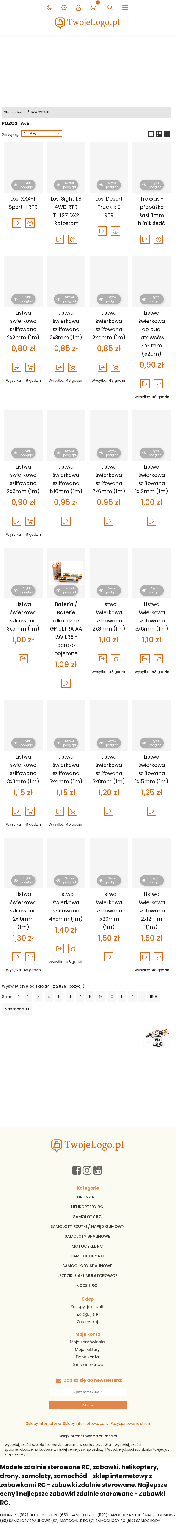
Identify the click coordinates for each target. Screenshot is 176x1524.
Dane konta (87, 1357)
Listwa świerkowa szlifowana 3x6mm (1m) (151, 616)
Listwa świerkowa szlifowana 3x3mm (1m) (23, 769)
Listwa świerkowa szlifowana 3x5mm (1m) (23, 616)
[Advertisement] (88, 71)
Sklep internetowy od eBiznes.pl (88, 1436)
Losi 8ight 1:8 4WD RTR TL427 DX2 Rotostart (66, 211)
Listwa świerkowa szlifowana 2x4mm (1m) (109, 325)
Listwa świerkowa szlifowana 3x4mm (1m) (66, 769)
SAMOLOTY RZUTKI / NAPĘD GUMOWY (87, 1226)
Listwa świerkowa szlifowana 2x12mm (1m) (151, 911)
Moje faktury (87, 1349)
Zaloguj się (87, 1314)
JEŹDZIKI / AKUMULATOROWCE (87, 1275)
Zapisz (88, 1405)
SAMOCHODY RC (87, 1256)
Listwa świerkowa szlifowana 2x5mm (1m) (23, 479)
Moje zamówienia (87, 1342)
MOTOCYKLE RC (87, 1246)
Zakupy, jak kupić (87, 1306)
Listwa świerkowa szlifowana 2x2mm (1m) (23, 325)
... (142, 996)
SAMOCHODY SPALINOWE (87, 1266)
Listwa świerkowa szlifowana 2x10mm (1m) (23, 911)
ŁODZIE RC (87, 1285)
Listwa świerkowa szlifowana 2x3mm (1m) (66, 325)
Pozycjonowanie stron (130, 1423)
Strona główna (15, 112)
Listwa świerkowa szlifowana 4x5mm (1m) (66, 906)
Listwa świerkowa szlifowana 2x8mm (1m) (109, 616)
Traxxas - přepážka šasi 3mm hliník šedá (151, 211)
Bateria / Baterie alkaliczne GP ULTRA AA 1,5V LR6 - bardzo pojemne (66, 629)
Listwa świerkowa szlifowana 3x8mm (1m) (109, 769)
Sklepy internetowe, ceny (86, 1423)
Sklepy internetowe (43, 1423)
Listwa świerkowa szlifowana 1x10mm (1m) (66, 479)
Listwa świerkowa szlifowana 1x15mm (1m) (151, 769)
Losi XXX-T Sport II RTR (23, 203)
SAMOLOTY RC (87, 1216)
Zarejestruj (87, 1322)
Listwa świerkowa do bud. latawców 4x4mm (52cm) (151, 333)
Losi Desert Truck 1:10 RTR (109, 207)
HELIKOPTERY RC (87, 1207)
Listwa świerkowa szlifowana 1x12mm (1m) (151, 479)
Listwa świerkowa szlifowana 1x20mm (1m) (109, 911)
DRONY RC (87, 1197)
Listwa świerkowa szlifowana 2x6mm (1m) (108, 479)
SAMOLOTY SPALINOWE (87, 1236)
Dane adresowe (87, 1364)
